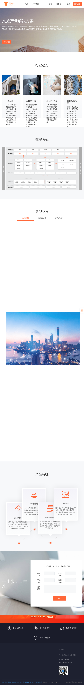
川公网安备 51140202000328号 (32, 682)
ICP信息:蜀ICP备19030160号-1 (12, 682)
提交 (59, 598)
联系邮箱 (60, 581)
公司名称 (60, 574)
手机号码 (38, 581)
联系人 (38, 574)
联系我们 (7, 42)
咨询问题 (38, 588)
